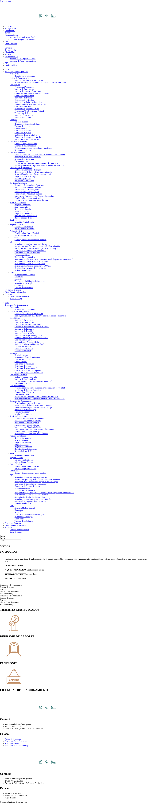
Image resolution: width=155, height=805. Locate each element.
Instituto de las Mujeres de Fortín (22, 37)
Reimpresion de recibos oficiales (27, 124)
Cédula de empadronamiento (26, 144)
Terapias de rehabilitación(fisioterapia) (30, 281)
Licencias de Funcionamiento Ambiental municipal (34, 196)
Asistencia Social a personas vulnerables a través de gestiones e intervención (44, 259)
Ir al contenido (5, 1)
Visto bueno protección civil (25, 235)
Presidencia (14, 74)
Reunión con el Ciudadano (25, 76)
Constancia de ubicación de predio (28, 137)
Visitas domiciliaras (22, 255)
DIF (6, 41)
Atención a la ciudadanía (24, 222)
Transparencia (10, 28)
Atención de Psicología (23, 283)
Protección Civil (16, 231)
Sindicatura (14, 220)
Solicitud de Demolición (24, 87)
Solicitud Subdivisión (23, 117)
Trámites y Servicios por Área (16, 72)
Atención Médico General (25, 275)
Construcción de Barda (23, 106)
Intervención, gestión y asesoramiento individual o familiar (37, 246)
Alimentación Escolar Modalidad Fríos (30, 264)
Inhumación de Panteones (24, 229)
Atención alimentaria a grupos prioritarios (31, 244)
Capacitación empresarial (19, 296)
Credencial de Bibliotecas (24, 159)
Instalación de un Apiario (24, 181)
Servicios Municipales (18, 183)
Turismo (8, 33)
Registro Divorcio (21, 211)
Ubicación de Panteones (24, 227)
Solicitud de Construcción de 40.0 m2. (29, 111)
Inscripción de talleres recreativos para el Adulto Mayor (36, 248)
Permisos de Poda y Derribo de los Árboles (31, 200)
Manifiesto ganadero (23, 179)
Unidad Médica (11, 44)
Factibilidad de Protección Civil (27, 233)
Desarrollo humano (17, 152)
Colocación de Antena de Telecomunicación (32, 93)
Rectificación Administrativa (26, 216)
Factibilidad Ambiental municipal (28, 198)
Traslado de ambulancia (24, 288)
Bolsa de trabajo (16, 299)
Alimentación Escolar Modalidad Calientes (31, 261)
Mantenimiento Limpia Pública (27, 192)
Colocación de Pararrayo (24, 96)
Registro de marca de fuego (25, 176)
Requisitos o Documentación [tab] (11, 585)
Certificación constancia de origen (28, 170)
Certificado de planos (23, 133)
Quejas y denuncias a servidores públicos (30, 240)
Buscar (2, 536)
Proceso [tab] (3, 589)
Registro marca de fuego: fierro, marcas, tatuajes (33, 172)
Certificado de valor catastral (26, 135)
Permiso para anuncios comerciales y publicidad (33, 148)
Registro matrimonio (23, 209)
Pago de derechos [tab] (7, 587)
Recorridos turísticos (23, 150)
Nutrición (18, 279)
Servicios (8, 26)
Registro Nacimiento (23, 205)
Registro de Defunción (23, 213)
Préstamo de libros (22, 161)
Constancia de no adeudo (24, 130)
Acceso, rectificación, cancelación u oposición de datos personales (40, 82)
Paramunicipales (11, 35)
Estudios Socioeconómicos (25, 257)
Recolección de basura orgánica (27, 189)
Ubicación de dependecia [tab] (9, 591)
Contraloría (14, 237)
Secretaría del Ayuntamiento (21, 168)
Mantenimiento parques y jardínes (28, 187)
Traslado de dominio (23, 126)
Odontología (19, 285)
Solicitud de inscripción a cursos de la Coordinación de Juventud (40, 155)
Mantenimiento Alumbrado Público (28, 194)
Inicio (7, 69)
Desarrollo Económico (18, 141)
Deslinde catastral (21, 122)
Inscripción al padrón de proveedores (29, 139)
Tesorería (13, 120)
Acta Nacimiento (21, 207)
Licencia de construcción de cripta (28, 91)
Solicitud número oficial (24, 115)
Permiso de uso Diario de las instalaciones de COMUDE (36, 163)
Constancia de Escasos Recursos (27, 253)
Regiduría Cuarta (16, 224)
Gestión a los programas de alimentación (30, 268)
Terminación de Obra (23, 113)
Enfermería (19, 277)
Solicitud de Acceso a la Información (29, 80)
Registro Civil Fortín (18, 203)
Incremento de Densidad (24, 98)
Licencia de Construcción (24, 89)
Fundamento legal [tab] (7, 594)
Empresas (8, 294)
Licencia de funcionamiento (25, 146)
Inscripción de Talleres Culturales (28, 157)
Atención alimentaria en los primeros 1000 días (33, 266)
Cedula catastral (21, 128)
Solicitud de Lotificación (24, 100)
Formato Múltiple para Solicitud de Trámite (31, 104)
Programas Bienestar (13, 290)
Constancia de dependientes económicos (30, 251)
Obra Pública (10, 31)
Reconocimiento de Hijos (24, 218)
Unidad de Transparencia (19, 78)
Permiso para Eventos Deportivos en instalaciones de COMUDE (40, 165)
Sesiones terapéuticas (23, 270)
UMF (12, 272)
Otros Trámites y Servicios (15, 292)
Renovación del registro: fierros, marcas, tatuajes (33, 174)
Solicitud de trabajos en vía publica (28, 102)
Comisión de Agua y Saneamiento (23, 39)
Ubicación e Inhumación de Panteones (29, 185)
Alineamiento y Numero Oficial (27, 109)
